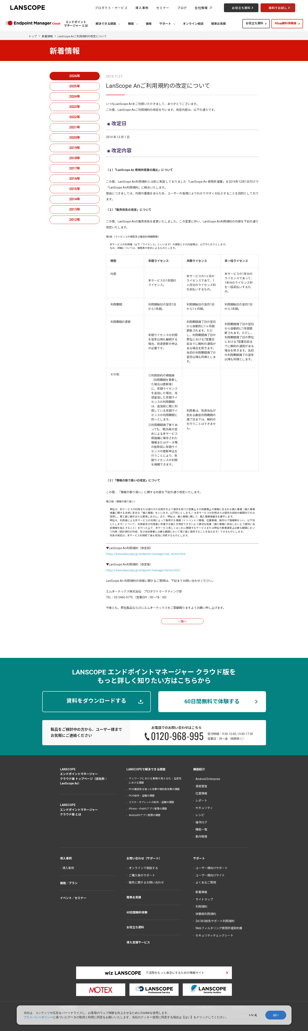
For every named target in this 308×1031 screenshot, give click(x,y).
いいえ (253, 1015)
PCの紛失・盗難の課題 (142, 795)
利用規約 (201, 906)
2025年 (74, 86)
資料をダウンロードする (96, 701)
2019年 (74, 148)
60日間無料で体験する (212, 701)
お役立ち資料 (254, 23)
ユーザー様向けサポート (212, 868)
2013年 (74, 209)
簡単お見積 (134, 897)
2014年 (74, 199)
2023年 (74, 107)
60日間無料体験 (137, 912)
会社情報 (201, 7)
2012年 (74, 220)
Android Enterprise (208, 779)
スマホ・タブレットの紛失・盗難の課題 (151, 802)
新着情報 (47, 36)
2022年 (74, 117)
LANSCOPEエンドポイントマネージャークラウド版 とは (79, 809)
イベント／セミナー (73, 898)
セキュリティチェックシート (214, 935)
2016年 (74, 179)
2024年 (74, 96)
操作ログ (201, 822)
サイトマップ (204, 899)
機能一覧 (201, 829)
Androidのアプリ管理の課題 (144, 815)
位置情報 (201, 793)
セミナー (162, 7)
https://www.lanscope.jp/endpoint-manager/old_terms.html (145, 554)
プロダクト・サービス (111, 7)
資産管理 (201, 786)
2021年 (74, 127)
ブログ (182, 7)
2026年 (74, 76)
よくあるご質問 (206, 882)
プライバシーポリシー (38, 1017)
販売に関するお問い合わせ (146, 882)
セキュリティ (204, 808)
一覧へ (182, 621)
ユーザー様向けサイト (210, 875)
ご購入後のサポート (142, 875)
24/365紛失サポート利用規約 (215, 921)
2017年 (74, 168)
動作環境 (201, 836)
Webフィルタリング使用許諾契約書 (219, 928)
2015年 (74, 189)
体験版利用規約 (206, 914)
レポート (201, 800)
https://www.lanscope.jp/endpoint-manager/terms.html (143, 570)
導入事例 (141, 7)
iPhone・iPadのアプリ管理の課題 (148, 808)
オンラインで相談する (143, 868)
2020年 (74, 138)
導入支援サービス (138, 942)
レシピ (200, 815)
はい (276, 1015)
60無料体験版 (285, 23)
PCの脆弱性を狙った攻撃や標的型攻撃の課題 (154, 789)
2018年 (74, 158)
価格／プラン (69, 883)
